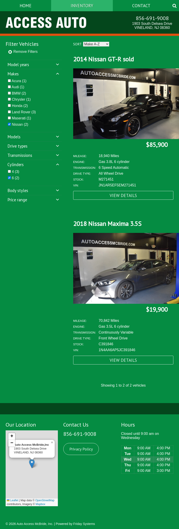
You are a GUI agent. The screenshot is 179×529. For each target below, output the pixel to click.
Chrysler (18, 99)
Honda (17, 106)
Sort (77, 44)
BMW (16, 93)
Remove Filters (23, 51)
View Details (123, 195)
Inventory (82, 5)
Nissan (17, 124)
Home (26, 5)
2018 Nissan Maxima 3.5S (107, 223)
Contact (141, 5)
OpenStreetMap (44, 500)
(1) (19, 81)
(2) (19, 93)
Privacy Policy (81, 449)
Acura (16, 81)
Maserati (18, 118)
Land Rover (21, 112)
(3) (24, 112)
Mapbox (40, 504)
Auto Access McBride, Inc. (34, 524)
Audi (15, 87)
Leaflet (12, 500)
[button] (32, 463)
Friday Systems (84, 524)
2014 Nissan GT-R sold (103, 59)
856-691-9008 (152, 18)
